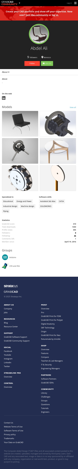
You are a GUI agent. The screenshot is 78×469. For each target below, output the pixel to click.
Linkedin (7, 362)
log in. (55, 14)
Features (44, 353)
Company (8, 308)
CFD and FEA (14, 266)
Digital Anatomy (48, 324)
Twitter (7, 366)
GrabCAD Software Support (15, 337)
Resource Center (11, 326)
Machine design (27, 206)
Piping (5, 211)
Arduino (12, 257)
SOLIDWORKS (45, 206)
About (5, 72)
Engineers (45, 412)
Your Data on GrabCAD (13, 442)
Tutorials (45, 408)
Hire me (47, 63)
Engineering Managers (50, 368)
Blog (6, 322)
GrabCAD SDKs (47, 382)
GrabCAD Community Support (16, 340)
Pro (42, 312)
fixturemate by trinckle (50, 339)
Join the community (37, 14)
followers (32, 57)
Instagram (8, 358)
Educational (8, 201)
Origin (43, 331)
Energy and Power (24, 201)
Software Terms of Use (13, 430)
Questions (45, 404)
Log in (69, 3)
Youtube (7, 355)
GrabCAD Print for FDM (51, 316)
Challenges (45, 396)
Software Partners (48, 379)
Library (44, 393)
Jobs (6, 312)
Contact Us (8, 422)
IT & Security (46, 364)
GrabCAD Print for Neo (50, 335)
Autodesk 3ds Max (47, 201)
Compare (45, 357)
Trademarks (9, 438)
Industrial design (10, 206)
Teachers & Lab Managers (52, 361)
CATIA (61, 201)
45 (75, 236)
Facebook (8, 351)
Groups (44, 400)
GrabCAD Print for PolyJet (52, 320)
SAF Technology (47, 327)
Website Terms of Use (13, 426)
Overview (8, 376)
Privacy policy (10, 434)
